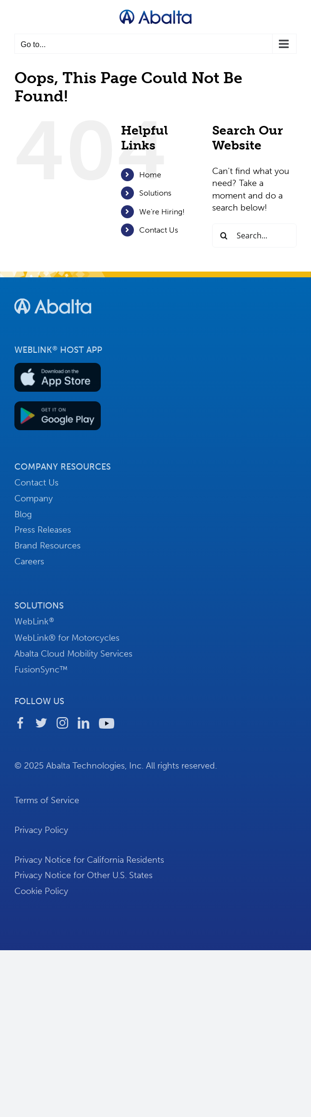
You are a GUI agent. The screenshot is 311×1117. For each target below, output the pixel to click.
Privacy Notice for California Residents (89, 862)
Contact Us (158, 230)
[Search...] (254, 235)
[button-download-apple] (57, 369)
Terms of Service (46, 803)
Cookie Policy (41, 894)
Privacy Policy (41, 833)
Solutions (155, 193)
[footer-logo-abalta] (52, 300)
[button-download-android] (57, 408)
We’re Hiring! (162, 211)
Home (150, 174)
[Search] (224, 235)
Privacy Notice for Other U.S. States (83, 878)
